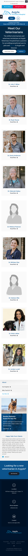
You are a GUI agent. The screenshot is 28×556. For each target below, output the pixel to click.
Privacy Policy (6, 541)
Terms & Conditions (21, 541)
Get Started (14, 473)
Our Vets (4, 393)
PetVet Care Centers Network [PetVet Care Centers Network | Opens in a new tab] (16, 550)
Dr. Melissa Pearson (14, 227)
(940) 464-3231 (14, 3)
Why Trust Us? (6, 390)
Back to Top (18, 543)
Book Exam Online (9, 51)
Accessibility (12, 541)
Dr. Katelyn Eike (14, 298)
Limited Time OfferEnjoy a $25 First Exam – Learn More (13, 23)
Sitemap (13, 543)
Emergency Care (19, 6)
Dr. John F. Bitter (14, 84)
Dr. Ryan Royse (14, 120)
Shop (11, 18)
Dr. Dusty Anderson (14, 155)
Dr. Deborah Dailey (14, 191)
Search (8, 543)
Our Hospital (5, 386)
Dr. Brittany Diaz (14, 262)
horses (12, 45)
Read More (13, 86)
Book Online (7, 6)
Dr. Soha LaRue (14, 333)
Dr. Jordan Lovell (14, 369)
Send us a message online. (14, 522)
